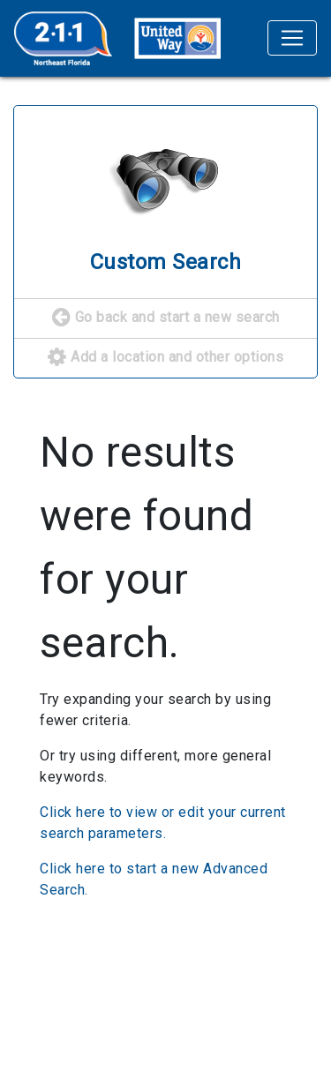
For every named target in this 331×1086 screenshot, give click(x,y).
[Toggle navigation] (292, 38)
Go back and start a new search (166, 318)
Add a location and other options (165, 358)
